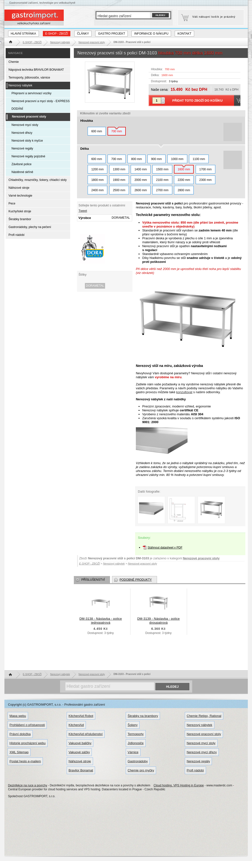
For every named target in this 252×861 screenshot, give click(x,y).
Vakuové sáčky (79, 752)
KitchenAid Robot (81, 716)
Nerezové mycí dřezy (202, 752)
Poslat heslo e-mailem (25, 761)
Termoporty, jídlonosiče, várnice (29, 77)
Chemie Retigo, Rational (204, 716)
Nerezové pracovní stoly (201, 558)
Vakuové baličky (80, 743)
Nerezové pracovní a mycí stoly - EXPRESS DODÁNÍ (41, 104)
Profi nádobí (17, 235)
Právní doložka (20, 734)
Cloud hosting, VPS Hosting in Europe (179, 785)
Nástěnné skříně (22, 172)
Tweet (83, 211)
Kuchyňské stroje (20, 211)
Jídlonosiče (136, 743)
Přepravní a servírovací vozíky (31, 93)
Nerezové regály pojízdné (28, 156)
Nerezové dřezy (22, 133)
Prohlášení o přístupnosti (27, 725)
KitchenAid (76, 725)
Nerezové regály (22, 148)
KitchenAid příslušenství (86, 734)
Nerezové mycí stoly (25, 125)
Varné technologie (20, 195)
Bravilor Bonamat (81, 770)
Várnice (133, 752)
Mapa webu (18, 716)
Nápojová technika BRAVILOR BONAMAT (36, 69)
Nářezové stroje (19, 187)
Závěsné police (22, 164)
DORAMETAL (95, 285)
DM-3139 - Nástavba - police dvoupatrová (158, 620)
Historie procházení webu (28, 743)
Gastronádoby (138, 761)
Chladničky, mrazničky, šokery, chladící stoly (38, 180)
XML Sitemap (19, 752)
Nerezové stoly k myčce (27, 140)
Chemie (14, 62)
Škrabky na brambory (143, 716)
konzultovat (184, 392)
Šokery (133, 725)
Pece (12, 203)
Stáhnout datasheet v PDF (165, 547)
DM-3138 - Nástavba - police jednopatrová (100, 620)
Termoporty (136, 734)
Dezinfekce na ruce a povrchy (27, 785)
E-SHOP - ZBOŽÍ (56, 33)
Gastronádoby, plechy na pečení (30, 227)
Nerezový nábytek (20, 85)
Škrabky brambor (20, 219)
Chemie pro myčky (141, 770)
